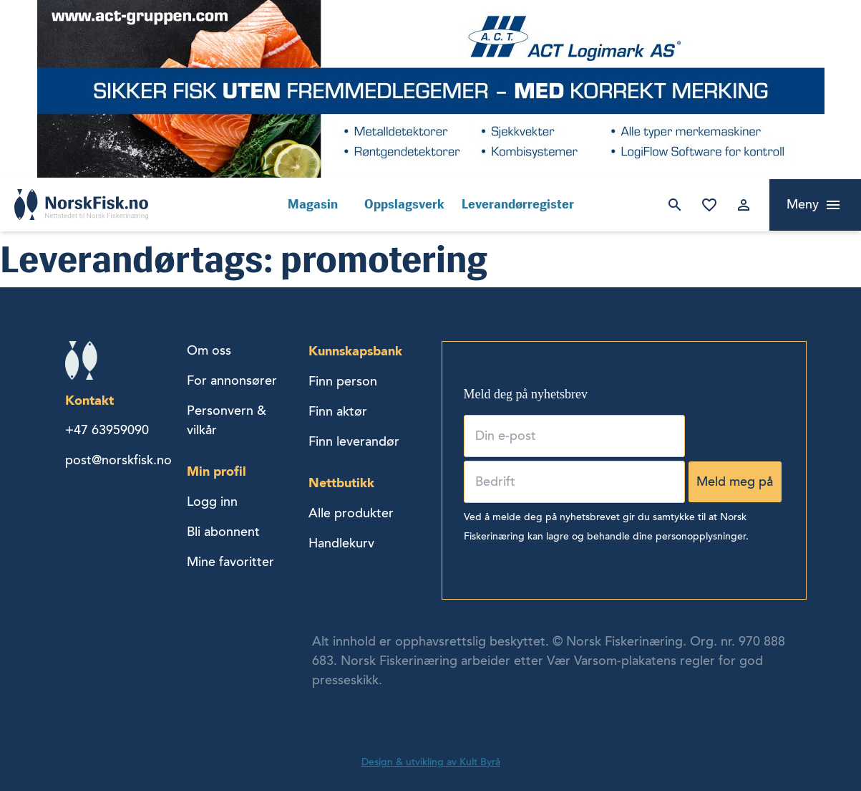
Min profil (216, 471)
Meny (803, 204)
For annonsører (232, 380)
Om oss (209, 350)
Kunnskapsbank (355, 350)
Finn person (342, 381)
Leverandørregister (518, 204)
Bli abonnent (223, 532)
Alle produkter (351, 513)
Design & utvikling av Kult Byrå (430, 762)
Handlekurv (341, 543)
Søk (675, 205)
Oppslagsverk (404, 204)
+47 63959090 (107, 430)
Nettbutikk (341, 482)
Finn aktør (337, 411)
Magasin (313, 204)
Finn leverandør (353, 441)
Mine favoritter (709, 205)
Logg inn (743, 205)
